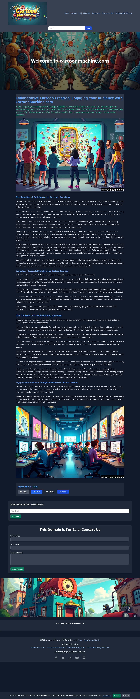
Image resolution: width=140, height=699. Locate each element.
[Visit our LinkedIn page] (70, 657)
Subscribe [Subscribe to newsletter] (15, 516)
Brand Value (96, 13)
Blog (80, 13)
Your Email (14, 544)
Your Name (15, 536)
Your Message (16, 552)
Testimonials (120, 13)
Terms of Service (94, 640)
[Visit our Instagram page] (84, 657)
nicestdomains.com (56, 647)
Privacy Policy (83, 640)
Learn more (107, 695)
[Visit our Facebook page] (56, 657)
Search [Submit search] (88, 28)
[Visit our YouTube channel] (77, 657)
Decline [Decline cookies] (126, 695)
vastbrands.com (38, 647)
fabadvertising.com (76, 647)
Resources (105, 13)
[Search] (66, 28)
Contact (129, 13)
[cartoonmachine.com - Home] (27, 13)
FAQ (112, 13)
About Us (86, 13)
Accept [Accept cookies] (116, 695)
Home (67, 13)
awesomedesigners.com (98, 647)
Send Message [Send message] (17, 569)
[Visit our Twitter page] (63, 657)
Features (74, 13)
